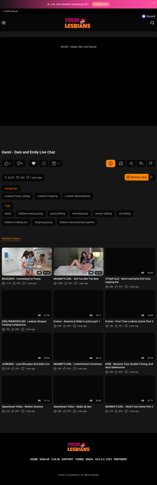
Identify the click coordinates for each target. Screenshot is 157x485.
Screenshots (121, 163)
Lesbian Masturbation (77, 196)
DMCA (89, 459)
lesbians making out (16, 222)
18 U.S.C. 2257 (103, 459)
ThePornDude (10, 11)
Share (131, 163)
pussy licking (57, 213)
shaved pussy (80, 213)
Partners (120, 459)
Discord (148, 16)
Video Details (110, 163)
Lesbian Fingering (47, 196)
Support (67, 459)
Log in (55, 459)
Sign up (45, 459)
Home (34, 459)
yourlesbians (72, 475)
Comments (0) (141, 163)
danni (8, 213)
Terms (79, 459)
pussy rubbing (103, 213)
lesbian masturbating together (77, 222)
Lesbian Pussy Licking (17, 196)
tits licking (125, 213)
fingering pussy (43, 222)
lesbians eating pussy (30, 213)
